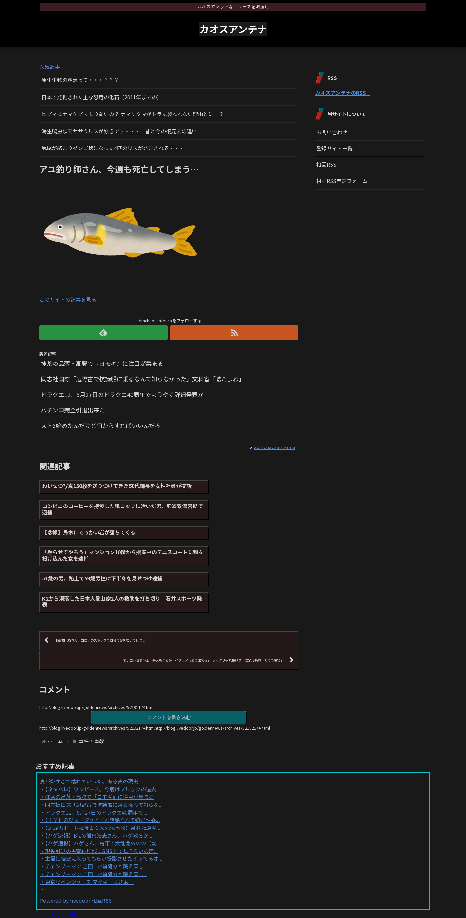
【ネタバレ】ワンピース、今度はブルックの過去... (102, 734)
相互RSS (326, 164)
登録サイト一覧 (334, 148)
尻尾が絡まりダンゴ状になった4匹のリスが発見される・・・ (112, 148)
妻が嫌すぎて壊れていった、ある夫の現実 (89, 726)
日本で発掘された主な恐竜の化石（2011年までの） (101, 97)
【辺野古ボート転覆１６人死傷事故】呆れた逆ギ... (102, 772)
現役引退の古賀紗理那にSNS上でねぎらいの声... (101, 795)
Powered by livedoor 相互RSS (76, 845)
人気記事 (49, 66)
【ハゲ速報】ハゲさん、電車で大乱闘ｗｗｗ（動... (102, 788)
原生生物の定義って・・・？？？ (80, 80)
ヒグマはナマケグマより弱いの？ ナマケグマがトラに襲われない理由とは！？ (132, 114)
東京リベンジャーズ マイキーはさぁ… (89, 826)
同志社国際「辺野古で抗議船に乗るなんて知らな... (104, 749)
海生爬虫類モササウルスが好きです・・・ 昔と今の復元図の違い (119, 131)
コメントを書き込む (169, 661)
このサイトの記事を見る (67, 299)
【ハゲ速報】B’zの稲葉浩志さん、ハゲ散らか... (98, 780)
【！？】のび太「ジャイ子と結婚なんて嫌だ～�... (102, 765)
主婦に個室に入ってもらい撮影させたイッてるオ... (103, 803)
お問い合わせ (331, 132)
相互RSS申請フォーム (341, 181)
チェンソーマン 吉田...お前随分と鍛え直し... (96, 811)
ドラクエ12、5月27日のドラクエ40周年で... (96, 757)
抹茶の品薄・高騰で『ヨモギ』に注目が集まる (99, 741)
